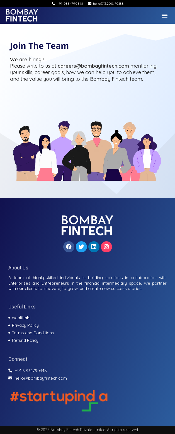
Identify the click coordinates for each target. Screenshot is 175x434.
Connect (17, 362)
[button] (165, 15)
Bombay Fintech (109, 79)
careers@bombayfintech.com (93, 66)
